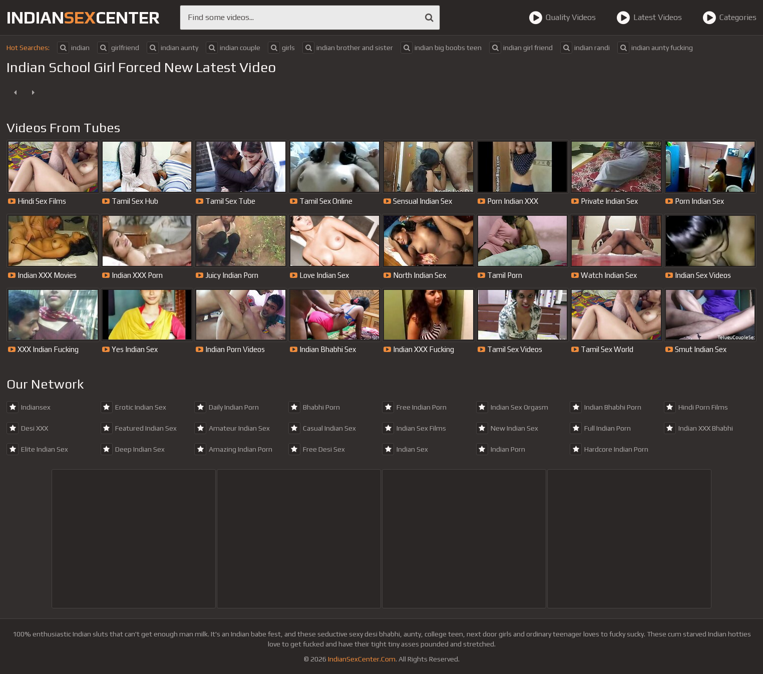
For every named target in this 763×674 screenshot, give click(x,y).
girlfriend (118, 48)
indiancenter (83, 17)
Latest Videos (649, 17)
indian (73, 48)
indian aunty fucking (655, 48)
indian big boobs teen (441, 48)
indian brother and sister (347, 48)
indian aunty (172, 48)
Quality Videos (562, 17)
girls (281, 48)
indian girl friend (521, 48)
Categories (729, 17)
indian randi (585, 48)
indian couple (233, 48)
